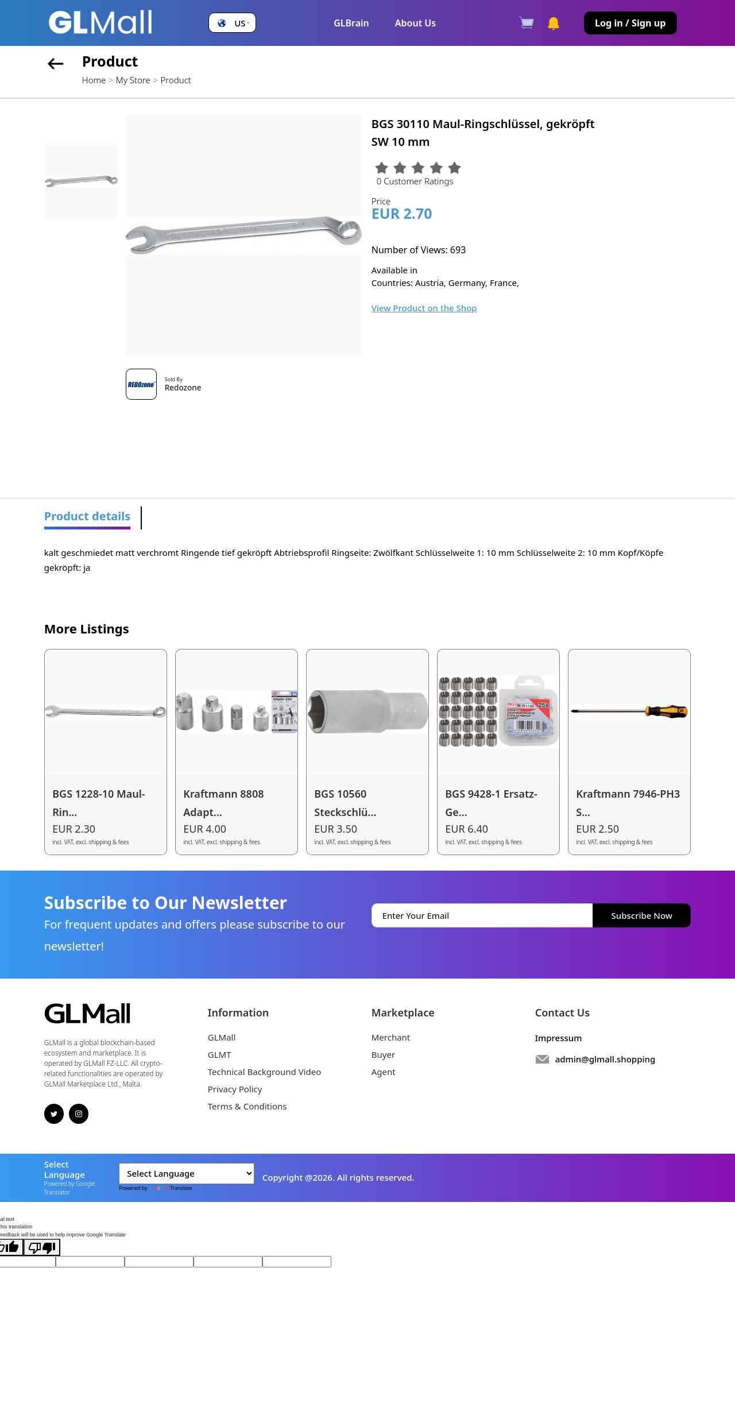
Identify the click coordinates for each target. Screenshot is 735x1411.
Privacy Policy (235, 1089)
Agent (384, 1071)
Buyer (383, 1054)
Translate (170, 1188)
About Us (415, 23)
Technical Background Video (265, 1071)
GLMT (219, 1054)
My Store (133, 80)
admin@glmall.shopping (605, 1059)
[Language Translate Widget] (186, 1174)
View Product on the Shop (424, 308)
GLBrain (351, 23)
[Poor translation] (42, 1247)
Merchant (391, 1037)
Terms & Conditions (247, 1106)
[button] (232, 23)
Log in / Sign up (630, 23)
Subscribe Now (642, 915)
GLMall (222, 1037)
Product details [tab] (87, 516)
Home (94, 80)
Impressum (558, 1037)
